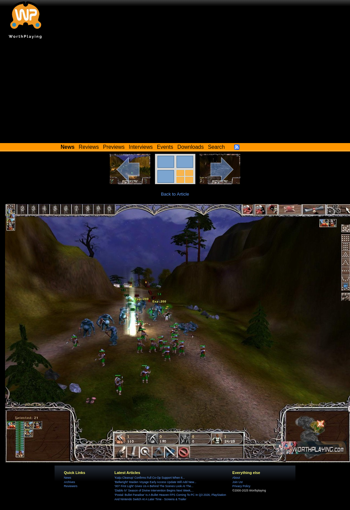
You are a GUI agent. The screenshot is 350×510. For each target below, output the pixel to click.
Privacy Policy (241, 486)
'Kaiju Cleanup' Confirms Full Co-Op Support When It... (150, 477)
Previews (114, 147)
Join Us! (237, 482)
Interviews (141, 147)
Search (216, 147)
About (236, 477)
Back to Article (175, 194)
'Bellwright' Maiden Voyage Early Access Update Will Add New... (155, 482)
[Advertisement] (175, 92)
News (67, 477)
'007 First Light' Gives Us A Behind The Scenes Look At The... (154, 486)
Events (165, 147)
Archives (69, 482)
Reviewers (70, 486)
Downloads (191, 147)
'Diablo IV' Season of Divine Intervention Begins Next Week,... (154, 490)
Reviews (89, 147)
